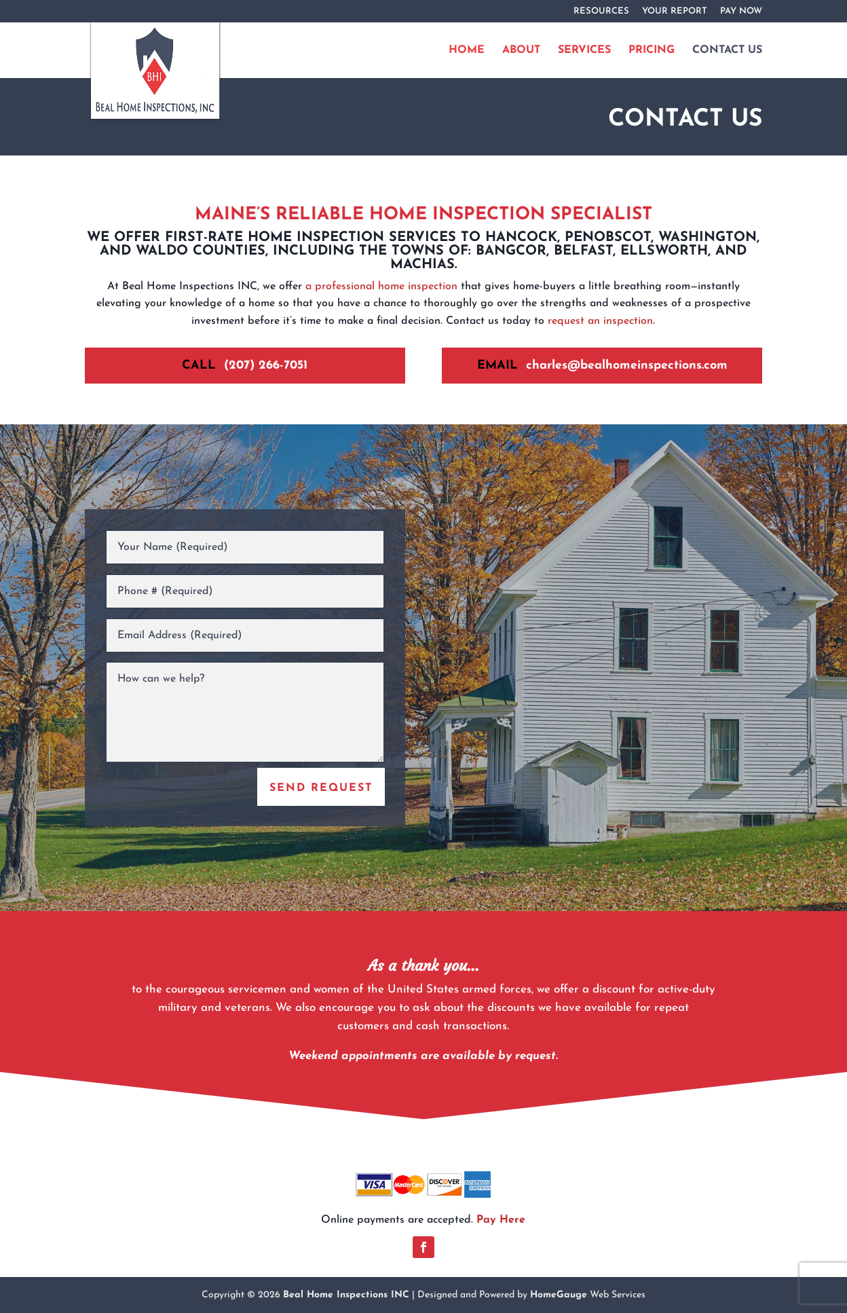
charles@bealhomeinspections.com (627, 365)
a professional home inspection (381, 286)
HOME (467, 50)
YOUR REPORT (674, 11)
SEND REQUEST (321, 788)
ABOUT (521, 50)
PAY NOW (741, 11)
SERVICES (584, 50)
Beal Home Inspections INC (346, 1295)
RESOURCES (601, 11)
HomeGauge (558, 1295)
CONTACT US (727, 50)
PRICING (651, 50)
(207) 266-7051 (265, 365)
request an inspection (600, 321)
